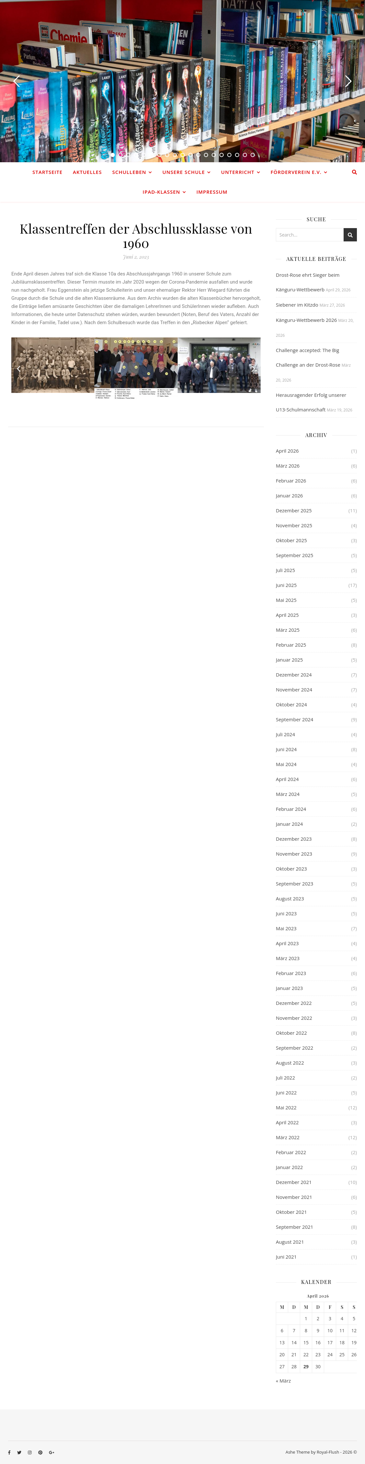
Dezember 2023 (294, 839)
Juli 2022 (285, 1077)
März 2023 (288, 958)
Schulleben (129, 172)
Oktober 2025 (291, 540)
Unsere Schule (183, 172)
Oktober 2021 (291, 1212)
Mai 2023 (286, 928)
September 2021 (294, 1227)
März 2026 (288, 465)
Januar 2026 (289, 495)
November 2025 (294, 525)
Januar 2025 (289, 659)
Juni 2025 (286, 585)
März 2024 (288, 794)
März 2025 (288, 630)
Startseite (47, 172)
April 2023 (287, 943)
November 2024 (294, 689)
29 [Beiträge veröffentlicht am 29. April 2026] (306, 1366)
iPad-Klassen (161, 192)
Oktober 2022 (291, 1033)
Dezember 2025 (294, 510)
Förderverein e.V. (296, 172)
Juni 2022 (286, 1092)
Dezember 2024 (294, 674)
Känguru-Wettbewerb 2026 (306, 320)
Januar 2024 (289, 824)
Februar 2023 (291, 973)
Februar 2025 (291, 644)
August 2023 (290, 898)
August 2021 (290, 1241)
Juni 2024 (286, 749)
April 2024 (287, 779)
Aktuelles (87, 172)
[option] (182, 81)
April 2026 (287, 450)
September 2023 (294, 883)
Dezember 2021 (294, 1182)
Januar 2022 (289, 1167)
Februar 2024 (291, 809)
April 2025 (287, 615)
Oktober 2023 (291, 868)
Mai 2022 (286, 1107)
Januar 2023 (289, 988)
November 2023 (294, 853)
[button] (19, 369)
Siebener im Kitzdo (297, 304)
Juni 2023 (286, 913)
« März (283, 1380)
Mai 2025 (286, 600)
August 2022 (290, 1062)
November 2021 (294, 1197)
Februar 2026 (291, 480)
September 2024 (294, 719)
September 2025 (294, 555)
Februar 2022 (291, 1152)
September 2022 (294, 1047)
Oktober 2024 (291, 704)
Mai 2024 (286, 764)
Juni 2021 (286, 1256)
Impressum (212, 192)
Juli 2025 (285, 570)
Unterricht (237, 172)
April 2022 (287, 1122)
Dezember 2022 (294, 1003)
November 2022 (294, 1018)
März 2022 (288, 1137)
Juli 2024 (285, 734)
